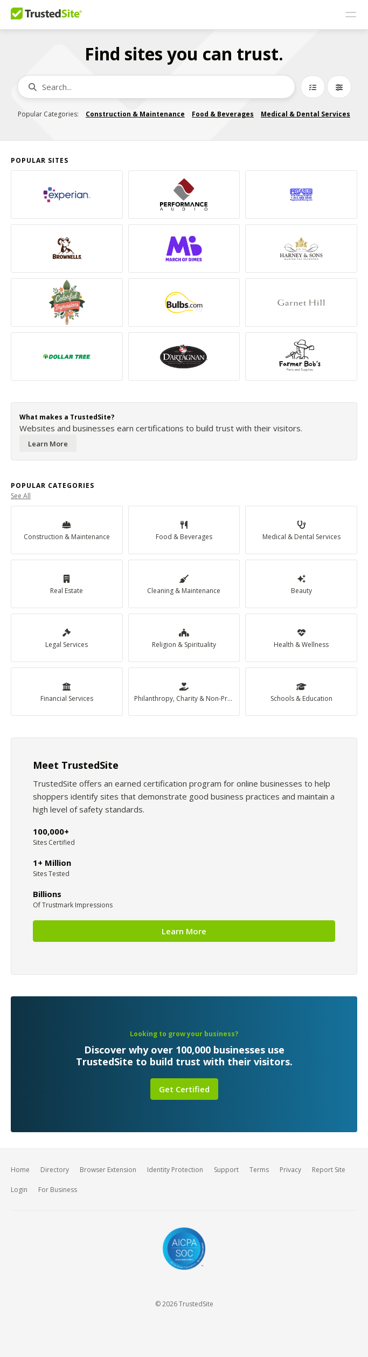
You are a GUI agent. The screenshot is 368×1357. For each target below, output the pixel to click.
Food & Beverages (223, 114)
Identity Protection (175, 1169)
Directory (54, 1169)
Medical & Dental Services (305, 114)
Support (226, 1169)
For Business (57, 1189)
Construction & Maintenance (135, 114)
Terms (259, 1169)
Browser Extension (108, 1169)
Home (20, 1169)
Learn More (48, 444)
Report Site (328, 1169)
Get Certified (184, 1089)
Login (19, 1189)
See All (21, 495)
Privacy (290, 1169)
